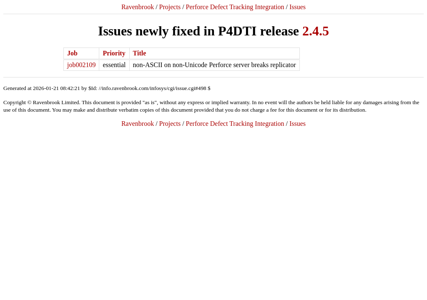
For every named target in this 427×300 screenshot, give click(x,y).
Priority (114, 53)
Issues (297, 6)
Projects (170, 6)
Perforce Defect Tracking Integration (235, 6)
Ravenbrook (137, 6)
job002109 (81, 64)
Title (139, 53)
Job (72, 53)
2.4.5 (315, 30)
